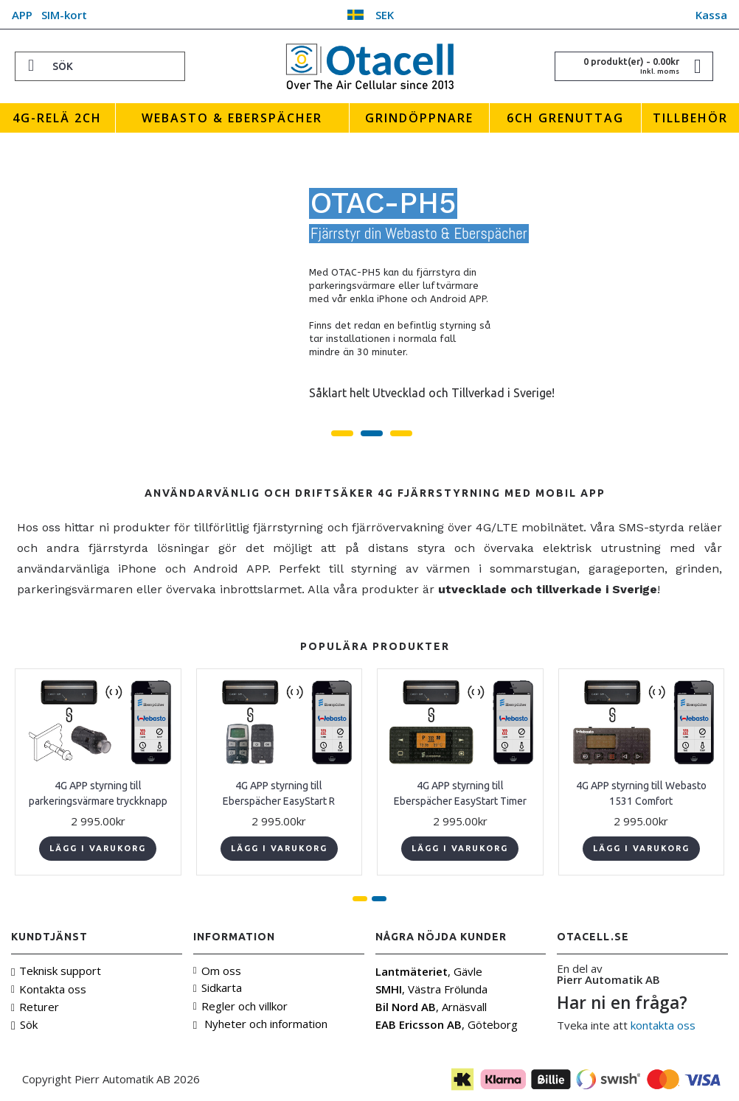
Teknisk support (56, 971)
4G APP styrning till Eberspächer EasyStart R (279, 793)
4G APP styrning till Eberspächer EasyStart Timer (460, 793)
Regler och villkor (240, 1006)
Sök (24, 1024)
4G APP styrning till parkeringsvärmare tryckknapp (98, 793)
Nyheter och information (260, 1024)
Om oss (217, 970)
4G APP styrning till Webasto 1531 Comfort (641, 793)
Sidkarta (217, 987)
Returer (35, 1006)
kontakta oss (663, 1025)
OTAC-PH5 (383, 203)
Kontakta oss (48, 989)
